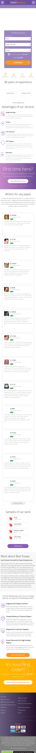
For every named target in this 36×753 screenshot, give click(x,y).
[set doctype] (18, 38)
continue (18, 62)
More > (19, 159)
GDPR (19, 713)
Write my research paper (7, 702)
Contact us (4, 707)
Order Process (5, 75)
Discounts (31, 75)
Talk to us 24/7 (11, 148)
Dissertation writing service (8, 704)
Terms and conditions (24, 707)
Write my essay (5, 699)
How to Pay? (13, 75)
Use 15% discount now (18, 181)
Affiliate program (22, 698)
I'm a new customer (19, 54)
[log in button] (33, 2)
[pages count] (18, 44)
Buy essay (3, 696)
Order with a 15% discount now (18, 682)
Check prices (18, 546)
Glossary (3, 710)
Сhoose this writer (17, 503)
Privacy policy (21, 710)
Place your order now (18, 655)
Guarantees (22, 75)
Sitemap (3, 713)
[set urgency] (18, 50)
